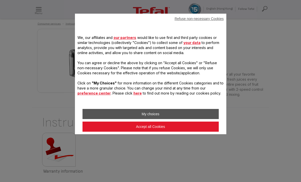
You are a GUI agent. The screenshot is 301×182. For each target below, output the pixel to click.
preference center (94, 93)
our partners (125, 37)
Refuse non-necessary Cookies (199, 19)
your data (192, 42)
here (137, 93)
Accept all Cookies (150, 127)
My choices (150, 114)
